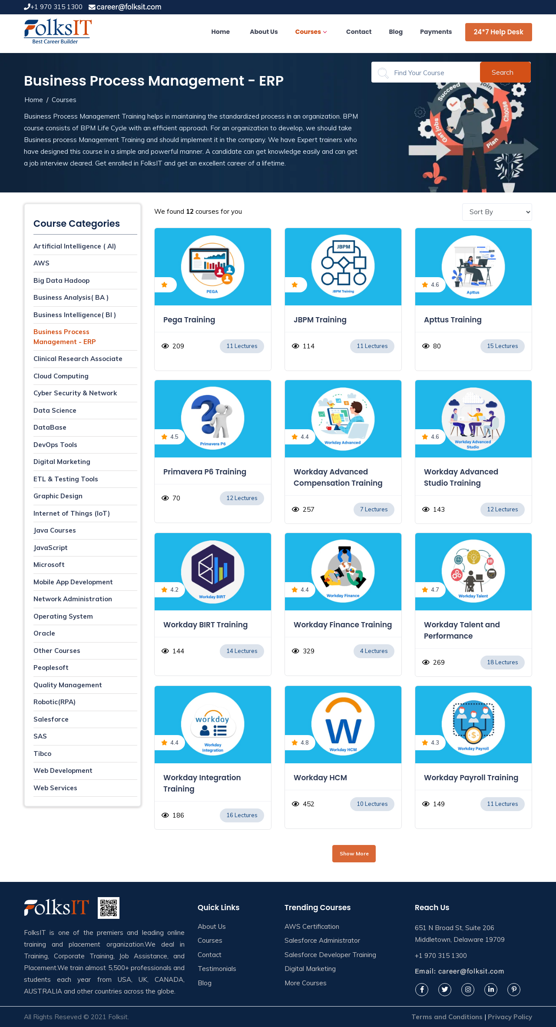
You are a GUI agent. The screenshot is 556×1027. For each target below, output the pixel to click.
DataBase (49, 427)
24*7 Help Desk (498, 31)
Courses (310, 31)
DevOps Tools (55, 445)
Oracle (44, 633)
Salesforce (51, 719)
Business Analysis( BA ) (71, 297)
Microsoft (49, 564)
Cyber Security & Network (75, 393)
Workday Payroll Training (471, 777)
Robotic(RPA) (54, 702)
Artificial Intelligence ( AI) (74, 246)
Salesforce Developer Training (330, 955)
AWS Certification (312, 926)
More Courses (306, 983)
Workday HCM (320, 777)
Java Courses (54, 530)
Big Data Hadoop (61, 280)
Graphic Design (58, 496)
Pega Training (189, 320)
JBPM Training (320, 320)
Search (502, 72)
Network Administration (72, 599)
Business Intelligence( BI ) (74, 315)
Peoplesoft (51, 667)
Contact (358, 31)
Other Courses (56, 650)
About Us (264, 31)
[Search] (431, 72)
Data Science (54, 410)
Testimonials (217, 968)
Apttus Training (453, 320)
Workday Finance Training (343, 625)
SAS (40, 736)
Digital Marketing (61, 461)
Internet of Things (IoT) (71, 513)
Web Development (63, 770)
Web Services (55, 788)
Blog (396, 31)
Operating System (63, 616)
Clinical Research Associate (77, 358)
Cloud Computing (61, 376)
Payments (436, 31)
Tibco (42, 753)
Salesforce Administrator (322, 940)
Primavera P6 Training (204, 472)
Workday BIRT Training (205, 625)
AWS (41, 263)
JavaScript (50, 547)
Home (221, 31)
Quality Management (67, 685)
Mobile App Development (73, 582)
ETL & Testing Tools (65, 479)
